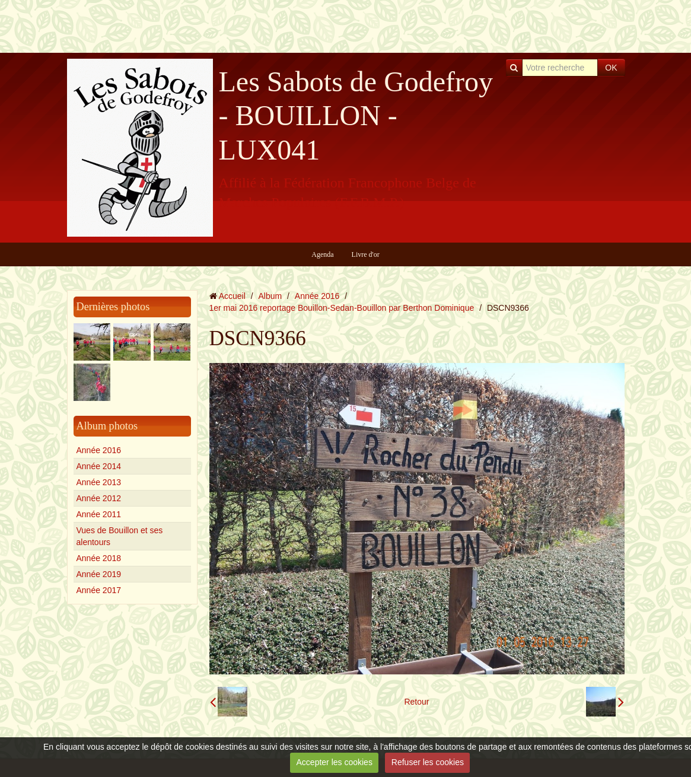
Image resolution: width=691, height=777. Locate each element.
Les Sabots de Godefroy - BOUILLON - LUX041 (356, 115)
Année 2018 (99, 558)
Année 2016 (99, 450)
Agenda (322, 254)
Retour (416, 701)
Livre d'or (366, 254)
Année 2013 (99, 482)
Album (270, 296)
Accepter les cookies (334, 762)
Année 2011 (99, 514)
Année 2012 (99, 498)
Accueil (232, 296)
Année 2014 (99, 466)
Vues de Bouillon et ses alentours (120, 536)
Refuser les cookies (427, 762)
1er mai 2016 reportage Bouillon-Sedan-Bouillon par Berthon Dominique (342, 308)
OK (611, 67)
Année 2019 (99, 574)
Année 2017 (99, 590)
